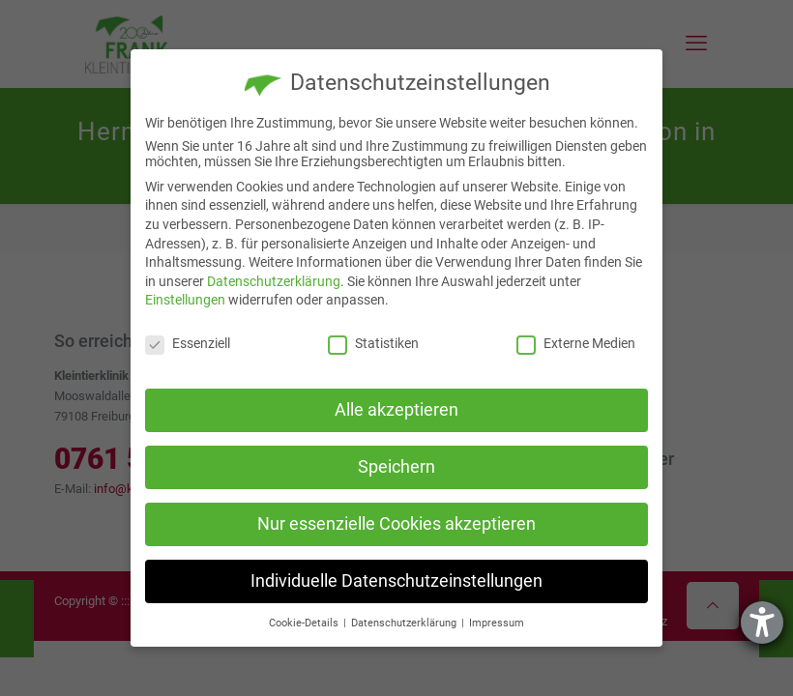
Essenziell (187, 343)
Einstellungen (185, 299)
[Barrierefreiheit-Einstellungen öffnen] (762, 622)
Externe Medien (575, 343)
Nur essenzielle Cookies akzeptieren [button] (396, 524)
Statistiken (373, 343)
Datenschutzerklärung (273, 281)
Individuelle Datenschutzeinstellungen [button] (396, 581)
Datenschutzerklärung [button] (405, 623)
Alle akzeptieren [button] (396, 410)
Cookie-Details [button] (305, 623)
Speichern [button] (396, 467)
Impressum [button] (496, 623)
